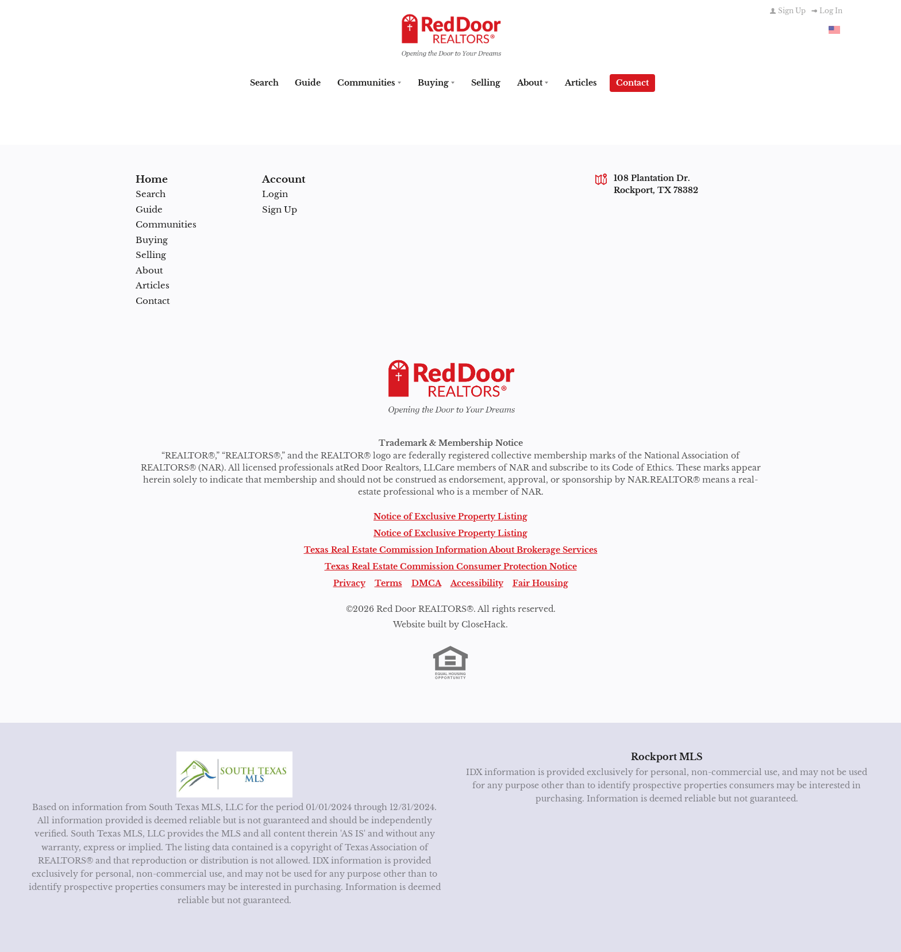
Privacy (349, 582)
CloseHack (483, 623)
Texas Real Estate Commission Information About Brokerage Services (451, 549)
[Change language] (834, 30)
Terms (388, 582)
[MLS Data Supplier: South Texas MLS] (235, 773)
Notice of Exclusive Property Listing (450, 515)
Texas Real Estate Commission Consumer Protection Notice (451, 565)
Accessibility (476, 582)
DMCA (426, 582)
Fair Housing (540, 582)
